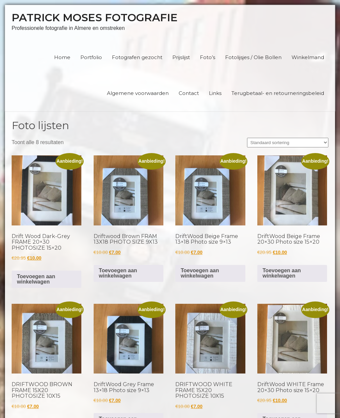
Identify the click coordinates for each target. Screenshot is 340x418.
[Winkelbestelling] (287, 142)
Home (62, 57)
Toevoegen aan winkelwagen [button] (36, 279)
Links (215, 93)
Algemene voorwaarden (138, 93)
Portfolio (91, 57)
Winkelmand (308, 57)
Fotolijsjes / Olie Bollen (253, 57)
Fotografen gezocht (137, 57)
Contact (189, 93)
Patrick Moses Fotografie (95, 17)
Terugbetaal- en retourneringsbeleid (277, 93)
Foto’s (207, 57)
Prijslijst (181, 57)
